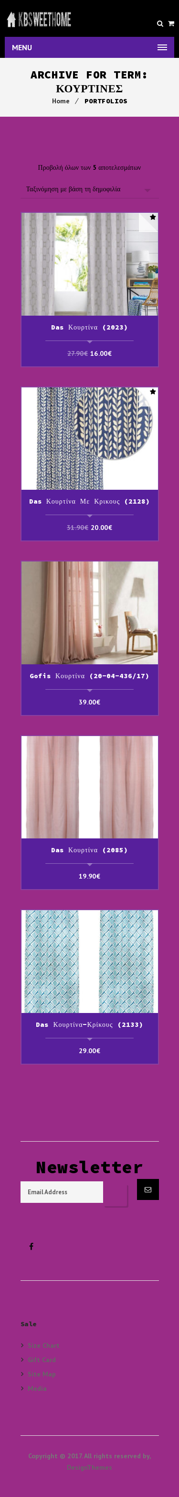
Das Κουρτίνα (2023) (89, 327)
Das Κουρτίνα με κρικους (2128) (89, 501)
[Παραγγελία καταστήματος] (90, 189)
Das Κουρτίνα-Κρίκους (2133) (89, 1024)
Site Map (42, 1374)
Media (37, 1388)
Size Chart (44, 1345)
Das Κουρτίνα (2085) (89, 850)
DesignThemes (89, 1467)
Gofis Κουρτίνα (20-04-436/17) (89, 675)
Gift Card (42, 1359)
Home (61, 101)
